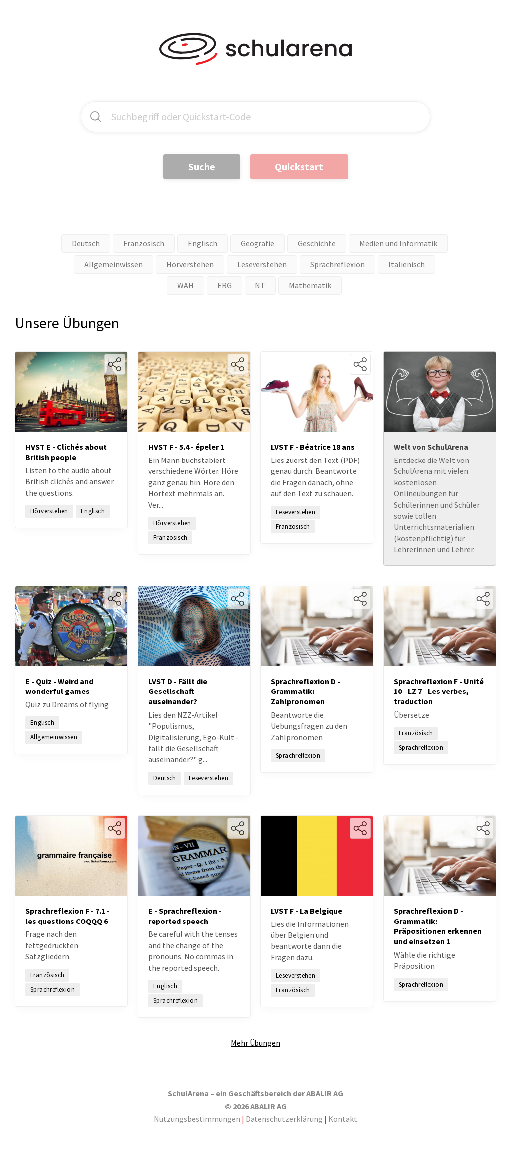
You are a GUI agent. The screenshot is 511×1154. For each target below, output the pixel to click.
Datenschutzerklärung (284, 1119)
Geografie (257, 243)
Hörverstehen (190, 264)
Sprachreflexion (337, 264)
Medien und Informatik (398, 243)
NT (260, 285)
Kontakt (342, 1119)
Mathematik (310, 285)
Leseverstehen (262, 264)
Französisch (143, 243)
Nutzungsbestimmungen (197, 1119)
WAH (185, 285)
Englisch (202, 243)
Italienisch (406, 264)
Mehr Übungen (255, 1043)
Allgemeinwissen (113, 264)
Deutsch (86, 243)
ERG (224, 285)
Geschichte (317, 243)
